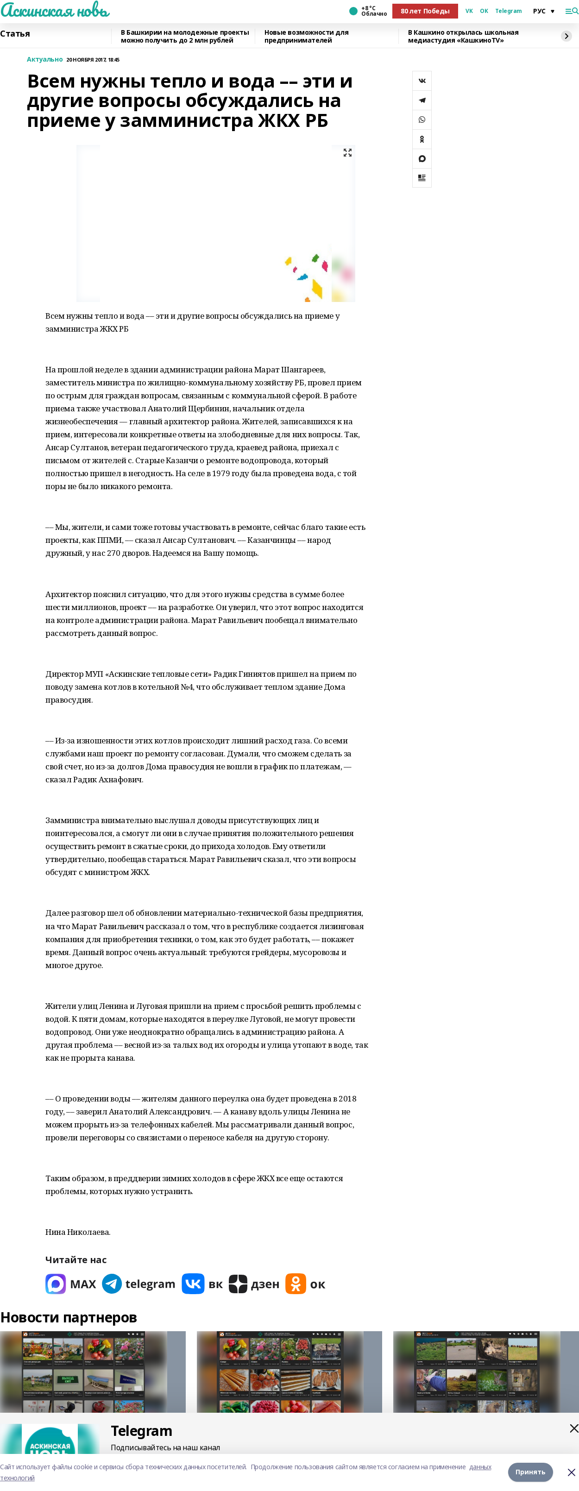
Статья (15, 34)
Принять (531, 1472)
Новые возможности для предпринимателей (306, 36)
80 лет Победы (425, 10)
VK (469, 11)
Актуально (45, 59)
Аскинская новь (53, 9)
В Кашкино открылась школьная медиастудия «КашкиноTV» (463, 36)
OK (484, 11)
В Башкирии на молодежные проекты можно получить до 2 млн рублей (185, 36)
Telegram (508, 11)
